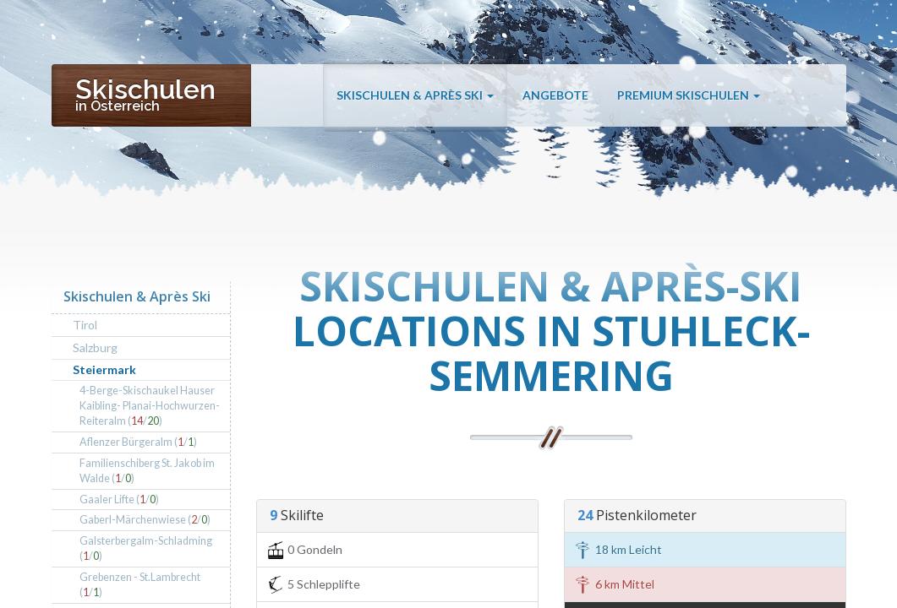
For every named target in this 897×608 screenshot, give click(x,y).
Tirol (85, 325)
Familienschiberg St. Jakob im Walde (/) (147, 471)
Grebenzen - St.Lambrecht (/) (139, 585)
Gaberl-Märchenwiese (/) (145, 519)
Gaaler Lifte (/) (119, 499)
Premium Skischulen (688, 95)
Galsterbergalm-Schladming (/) (145, 548)
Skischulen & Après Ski (415, 95)
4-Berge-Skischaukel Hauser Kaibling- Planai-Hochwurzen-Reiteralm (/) (149, 405)
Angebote (555, 95)
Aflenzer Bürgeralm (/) (138, 442)
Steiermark (104, 369)
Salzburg (95, 347)
